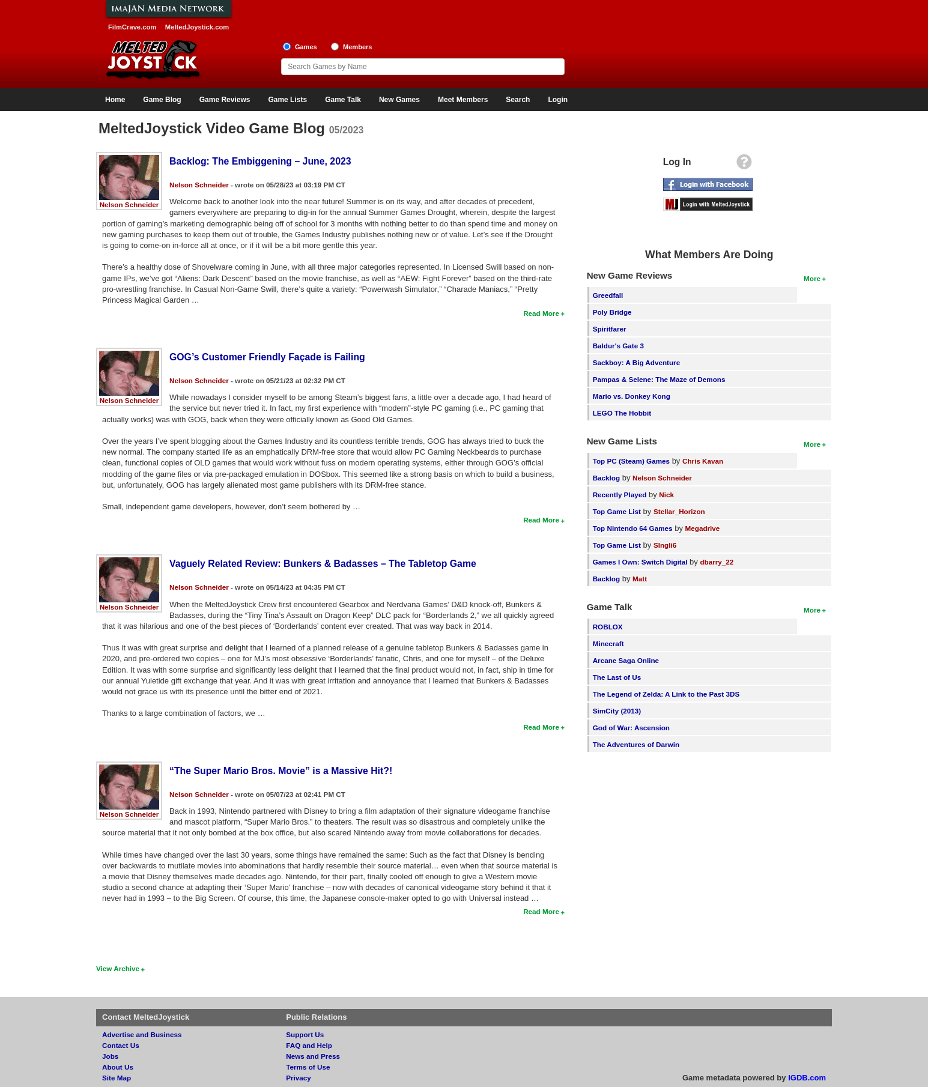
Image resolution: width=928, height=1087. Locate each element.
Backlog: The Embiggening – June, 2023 (260, 161)
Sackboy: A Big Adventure (636, 362)
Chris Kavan (702, 461)
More (812, 278)
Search (518, 99)
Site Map (116, 1078)
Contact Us (120, 1045)
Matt (639, 579)
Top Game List (617, 511)
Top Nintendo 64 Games (633, 528)
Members (357, 46)
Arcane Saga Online (626, 660)
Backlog (606, 478)
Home (115, 99)
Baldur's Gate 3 (618, 346)
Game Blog (162, 99)
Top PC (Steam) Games (631, 461)
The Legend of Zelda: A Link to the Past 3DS (666, 694)
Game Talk (343, 99)
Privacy (298, 1078)
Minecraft (608, 643)
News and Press (313, 1056)
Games (306, 46)
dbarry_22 (716, 562)
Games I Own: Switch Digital (640, 562)
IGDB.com (807, 1077)
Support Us (305, 1034)
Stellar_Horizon (679, 511)
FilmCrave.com (132, 27)
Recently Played (620, 494)
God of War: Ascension (631, 727)
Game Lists (287, 99)
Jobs (110, 1056)
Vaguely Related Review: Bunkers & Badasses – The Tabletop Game (322, 564)
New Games (399, 99)
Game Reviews (224, 99)
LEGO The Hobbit (622, 413)
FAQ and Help (309, 1045)
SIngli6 (665, 545)
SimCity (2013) (617, 711)
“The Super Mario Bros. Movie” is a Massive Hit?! (280, 771)
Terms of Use (308, 1067)
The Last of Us (617, 677)
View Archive (117, 968)
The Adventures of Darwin (636, 744)
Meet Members (463, 99)
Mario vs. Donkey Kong (631, 396)
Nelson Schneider (129, 204)
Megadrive (702, 528)
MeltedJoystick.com (197, 27)
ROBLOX (608, 627)
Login (558, 99)
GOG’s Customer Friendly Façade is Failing (267, 357)
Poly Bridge (612, 312)
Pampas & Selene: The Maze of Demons (659, 379)
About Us (117, 1067)
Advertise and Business (142, 1034)
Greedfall (608, 295)
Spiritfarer (609, 329)
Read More (541, 313)
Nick (666, 494)
